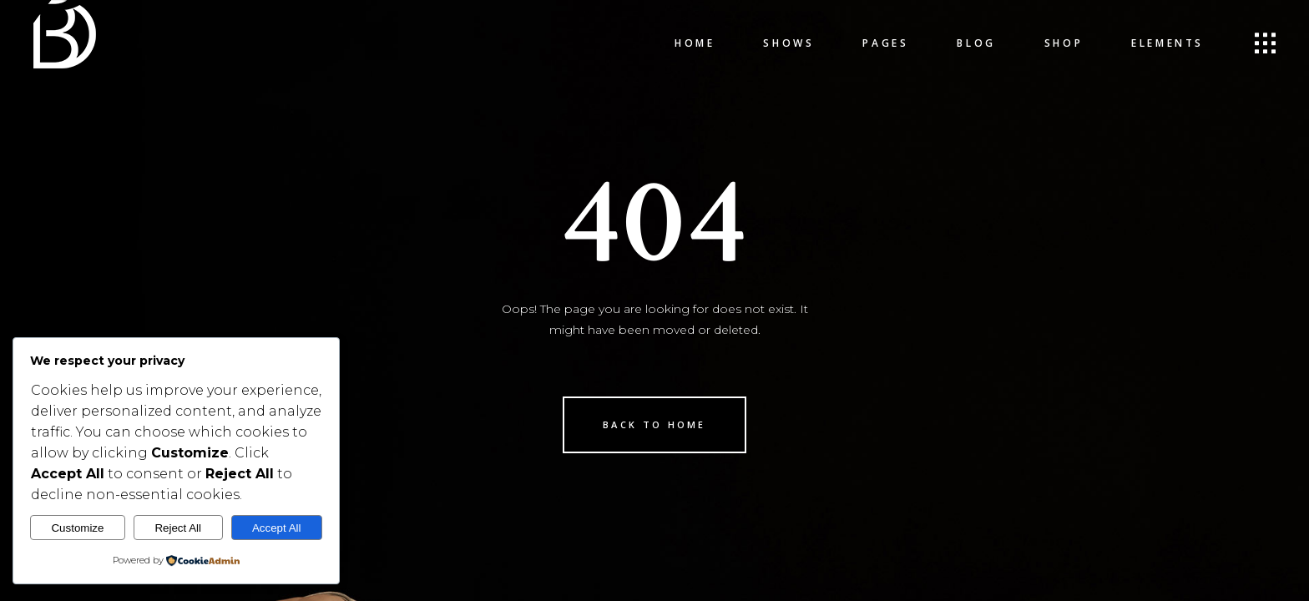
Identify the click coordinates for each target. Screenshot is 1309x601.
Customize (77, 528)
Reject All (177, 528)
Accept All (276, 528)
